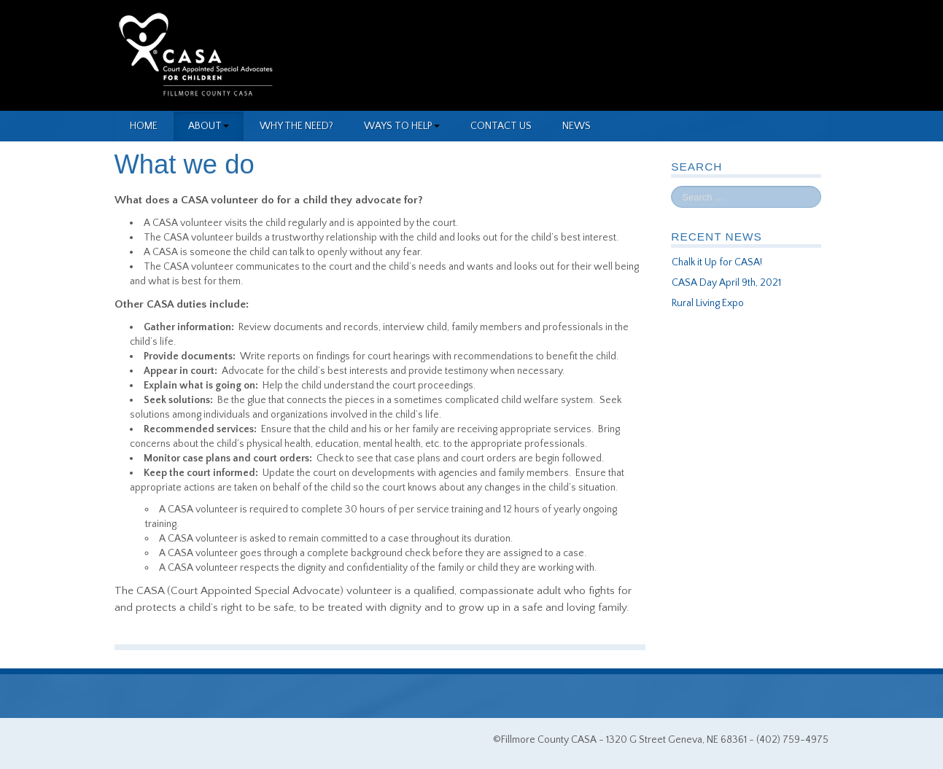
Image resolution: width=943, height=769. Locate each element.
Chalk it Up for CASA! (717, 262)
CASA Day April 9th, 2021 (726, 283)
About (208, 126)
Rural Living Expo (708, 303)
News (576, 126)
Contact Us (501, 126)
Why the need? (296, 126)
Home (144, 126)
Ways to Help (402, 126)
